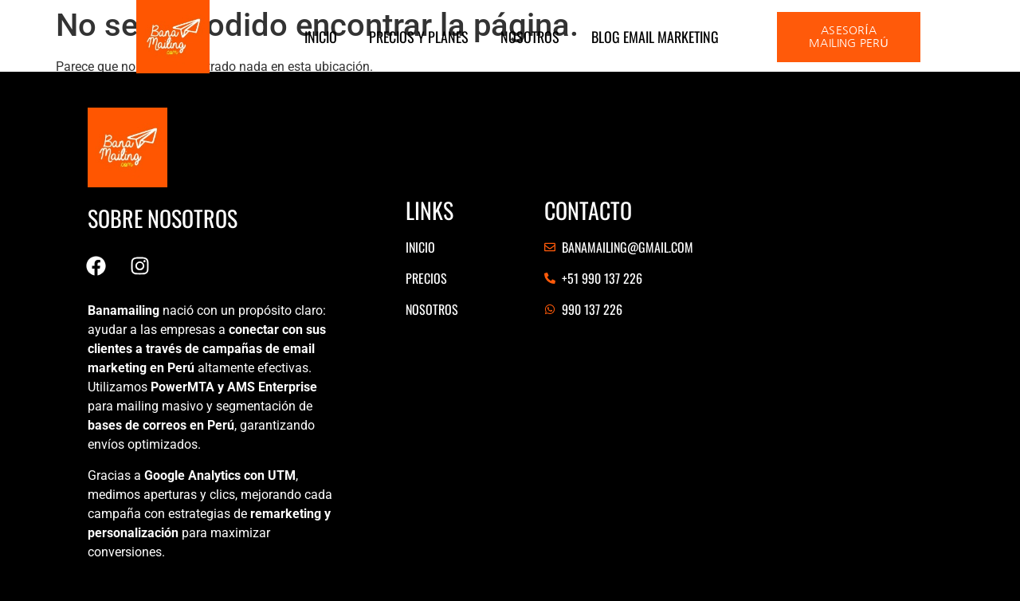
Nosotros (529, 36)
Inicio (320, 36)
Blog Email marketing (655, 36)
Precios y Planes (419, 36)
